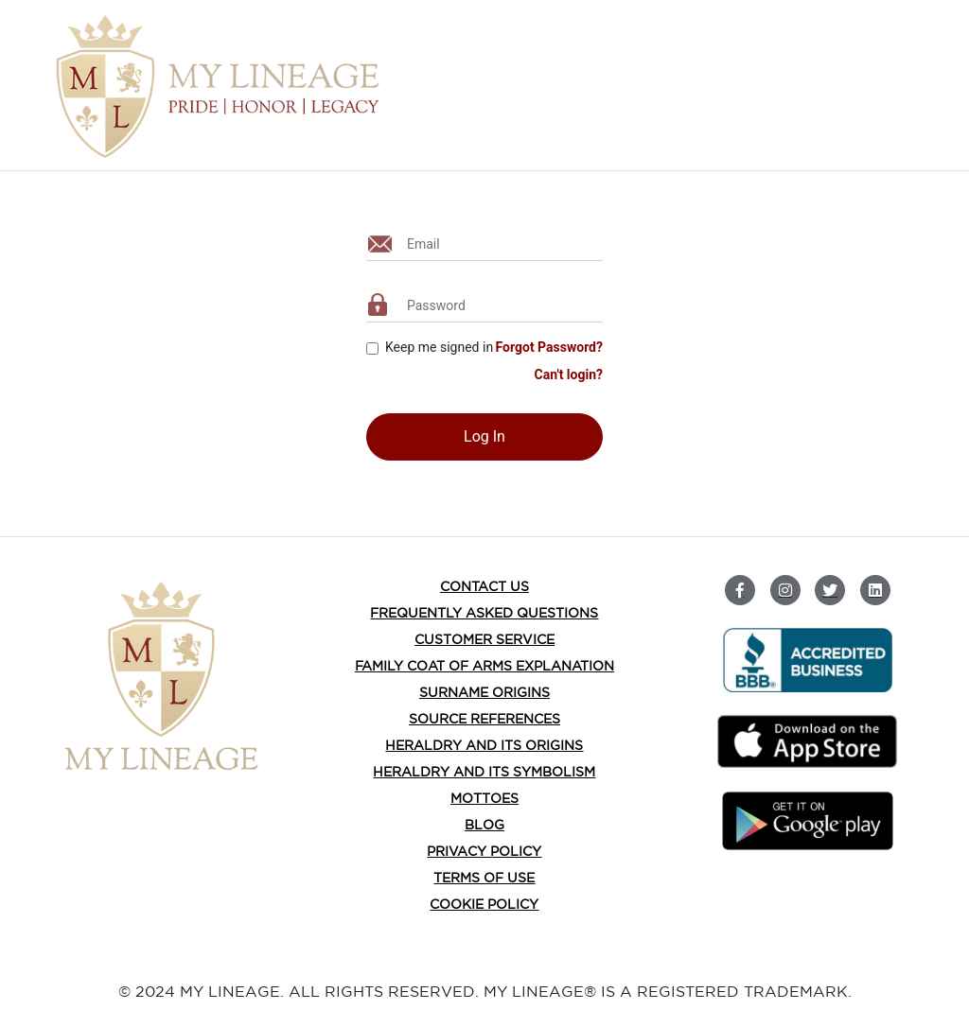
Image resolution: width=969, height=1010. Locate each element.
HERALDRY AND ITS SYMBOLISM (484, 771)
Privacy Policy (484, 851)
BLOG (484, 824)
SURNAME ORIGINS (484, 692)
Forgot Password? (549, 347)
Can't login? (568, 374)
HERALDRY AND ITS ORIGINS (484, 745)
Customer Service (484, 639)
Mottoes (484, 798)
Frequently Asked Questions (484, 612)
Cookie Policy (484, 904)
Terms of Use (484, 877)
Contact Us (484, 586)
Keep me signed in (439, 347)
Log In (484, 436)
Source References (484, 718)
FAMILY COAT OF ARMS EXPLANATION (484, 665)
